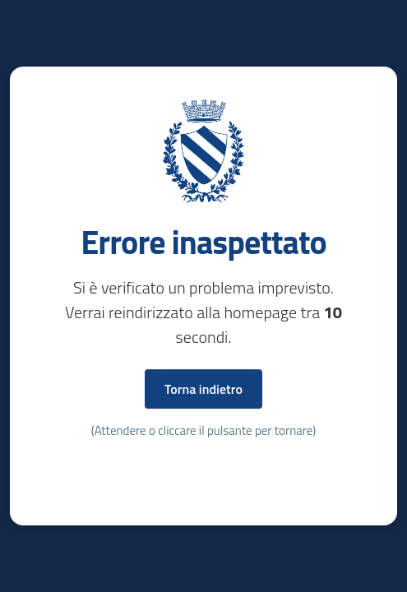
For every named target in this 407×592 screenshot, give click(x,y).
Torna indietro (203, 389)
